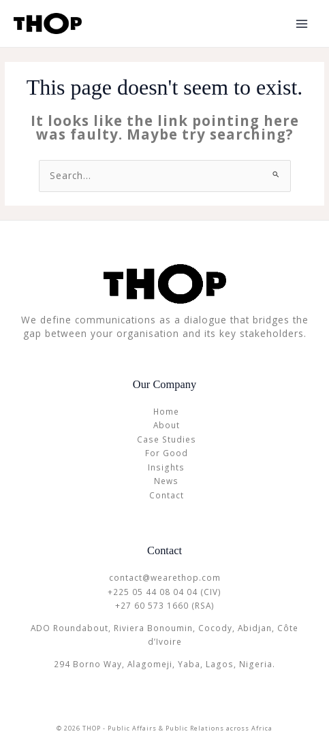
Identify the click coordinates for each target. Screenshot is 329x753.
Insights (166, 467)
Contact (166, 495)
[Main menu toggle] (302, 23)
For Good (166, 452)
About (166, 424)
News (166, 480)
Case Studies (166, 439)
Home (166, 411)
